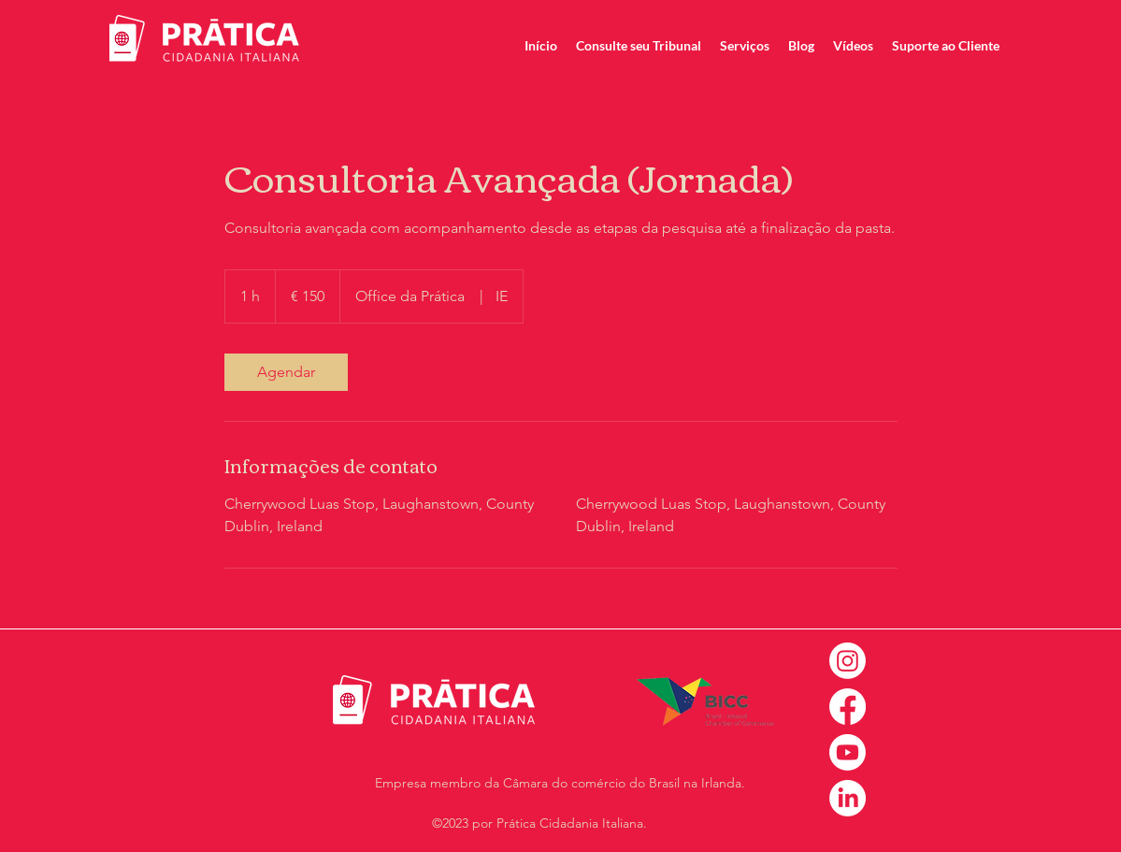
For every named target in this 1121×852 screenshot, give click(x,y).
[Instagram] (847, 661)
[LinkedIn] (847, 798)
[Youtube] (847, 752)
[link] (286, 372)
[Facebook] (847, 706)
